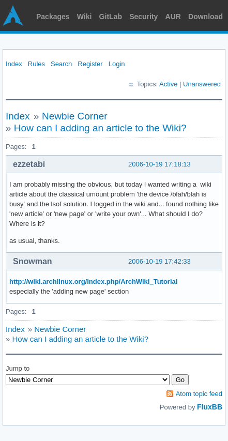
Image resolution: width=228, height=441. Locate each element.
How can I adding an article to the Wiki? (100, 128)
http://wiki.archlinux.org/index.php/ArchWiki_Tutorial (93, 281)
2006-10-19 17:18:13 (159, 164)
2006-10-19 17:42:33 (159, 261)
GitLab (110, 16)
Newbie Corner (75, 116)
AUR (173, 16)
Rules (36, 64)
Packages (53, 16)
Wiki (84, 16)
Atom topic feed (199, 394)
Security (143, 16)
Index (14, 64)
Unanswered (202, 84)
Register (90, 64)
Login (117, 64)
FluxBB (209, 407)
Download (205, 16)
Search (61, 64)
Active (168, 84)
